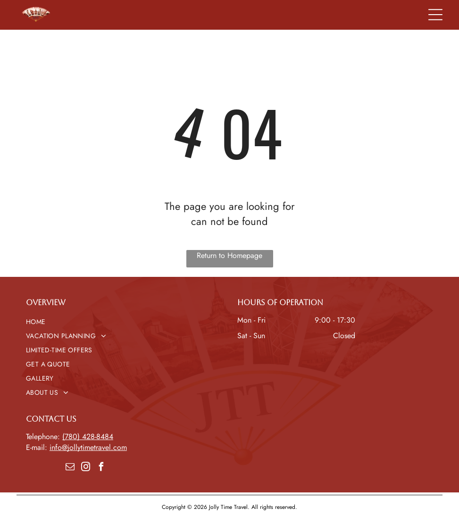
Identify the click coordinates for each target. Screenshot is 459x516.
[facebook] (101, 468)
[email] (69, 468)
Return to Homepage (229, 255)
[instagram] (85, 468)
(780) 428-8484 (87, 436)
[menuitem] (124, 322)
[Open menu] (435, 15)
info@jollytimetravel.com (88, 447)
